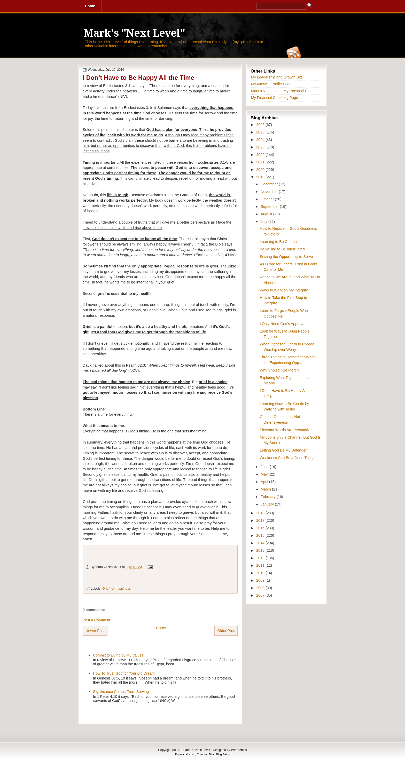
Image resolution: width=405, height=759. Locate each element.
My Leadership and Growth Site (277, 77)
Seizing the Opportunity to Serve (286, 257)
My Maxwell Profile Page (271, 84)
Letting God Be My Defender (283, 450)
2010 (261, 573)
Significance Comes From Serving (121, 692)
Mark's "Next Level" (134, 33)
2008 (261, 588)
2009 (261, 580)
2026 (261, 125)
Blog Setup (223, 754)
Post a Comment (96, 620)
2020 (261, 170)
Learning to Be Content (279, 242)
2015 (261, 535)
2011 (261, 565)
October (268, 199)
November (270, 191)
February (268, 497)
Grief (106, 588)
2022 (261, 155)
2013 (261, 550)
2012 (261, 558)
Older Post (226, 631)
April (265, 482)
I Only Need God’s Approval (282, 324)
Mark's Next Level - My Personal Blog (282, 91)
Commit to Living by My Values (118, 655)
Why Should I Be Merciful (280, 370)
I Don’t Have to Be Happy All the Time (138, 77)
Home (161, 628)
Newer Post (95, 631)
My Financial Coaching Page (274, 98)
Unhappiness (121, 588)
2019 (261, 177)
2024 (261, 140)
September (270, 206)
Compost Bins (205, 754)
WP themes (239, 750)
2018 (261, 513)
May (265, 474)
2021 (261, 162)
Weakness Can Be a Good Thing (287, 458)
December (270, 184)
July (264, 221)
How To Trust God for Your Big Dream (124, 673)
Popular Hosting (185, 754)
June (265, 467)
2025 (261, 132)
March (266, 489)
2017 (261, 520)
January (268, 504)
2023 (261, 147)
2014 (261, 543)
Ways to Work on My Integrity (284, 290)
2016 (261, 528)
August (267, 214)
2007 (261, 595)
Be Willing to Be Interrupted (282, 249)
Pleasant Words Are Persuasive (286, 430)
